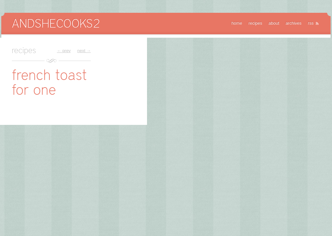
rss (310, 23)
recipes (255, 23)
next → (84, 50)
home (236, 23)
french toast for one (49, 82)
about (273, 23)
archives (293, 23)
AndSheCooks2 (56, 23)
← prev (64, 50)
